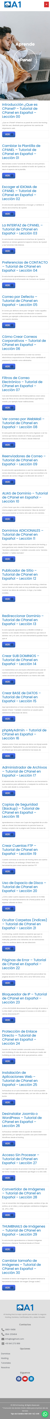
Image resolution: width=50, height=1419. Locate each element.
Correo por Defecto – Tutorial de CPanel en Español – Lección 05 (20, 300)
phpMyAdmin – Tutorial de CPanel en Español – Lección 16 (24, 734)
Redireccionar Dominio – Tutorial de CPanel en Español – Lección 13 (23, 620)
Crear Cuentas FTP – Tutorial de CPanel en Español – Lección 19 (20, 849)
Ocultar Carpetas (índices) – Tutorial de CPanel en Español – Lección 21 (24, 924)
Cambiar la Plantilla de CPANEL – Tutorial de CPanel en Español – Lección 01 (21, 151)
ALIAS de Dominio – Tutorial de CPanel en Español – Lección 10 (25, 497)
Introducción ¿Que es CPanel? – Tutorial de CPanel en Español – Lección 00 (20, 110)
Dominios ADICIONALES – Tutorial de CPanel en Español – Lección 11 (22, 534)
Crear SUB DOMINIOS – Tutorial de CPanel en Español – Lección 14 (20, 660)
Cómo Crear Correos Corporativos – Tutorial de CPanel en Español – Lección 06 (24, 342)
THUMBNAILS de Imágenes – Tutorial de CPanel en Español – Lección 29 (23, 1230)
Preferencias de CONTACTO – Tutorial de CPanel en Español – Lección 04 (25, 266)
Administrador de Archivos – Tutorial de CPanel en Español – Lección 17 (24, 771)
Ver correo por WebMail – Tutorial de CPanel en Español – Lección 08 (23, 423)
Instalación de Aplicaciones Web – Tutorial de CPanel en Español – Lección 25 (20, 1078)
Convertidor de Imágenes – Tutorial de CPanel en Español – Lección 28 (23, 1193)
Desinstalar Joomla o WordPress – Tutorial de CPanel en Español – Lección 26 (22, 1119)
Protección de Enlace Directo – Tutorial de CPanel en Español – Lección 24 (19, 1037)
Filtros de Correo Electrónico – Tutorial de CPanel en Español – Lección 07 (22, 384)
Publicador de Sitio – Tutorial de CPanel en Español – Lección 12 (20, 574)
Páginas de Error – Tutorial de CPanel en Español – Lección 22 (24, 964)
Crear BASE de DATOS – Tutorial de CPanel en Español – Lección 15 (21, 697)
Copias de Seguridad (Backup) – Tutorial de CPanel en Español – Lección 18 (20, 810)
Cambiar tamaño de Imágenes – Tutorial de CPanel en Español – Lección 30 (21, 1266)
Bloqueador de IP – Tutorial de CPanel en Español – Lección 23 (24, 998)
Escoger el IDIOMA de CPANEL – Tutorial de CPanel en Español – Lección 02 (19, 193)
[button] (45, 1414)
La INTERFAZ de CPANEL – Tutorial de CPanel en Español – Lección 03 (22, 229)
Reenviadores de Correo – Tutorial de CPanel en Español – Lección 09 (24, 460)
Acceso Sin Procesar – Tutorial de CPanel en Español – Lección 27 (20, 1159)
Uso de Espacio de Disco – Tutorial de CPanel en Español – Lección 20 (24, 887)
